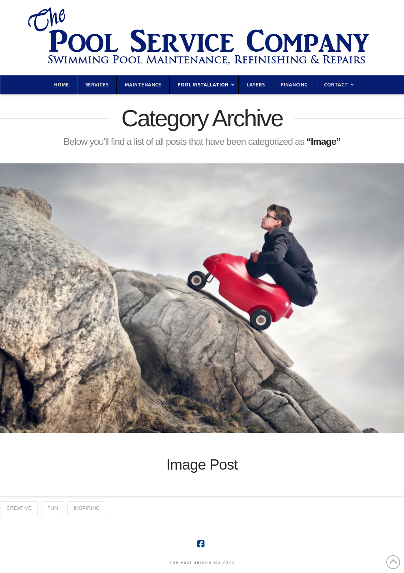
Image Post (202, 464)
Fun (52, 508)
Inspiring (87, 508)
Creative (19, 508)
